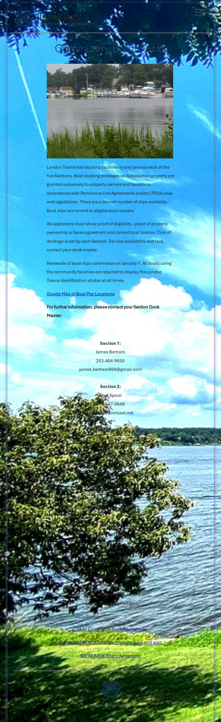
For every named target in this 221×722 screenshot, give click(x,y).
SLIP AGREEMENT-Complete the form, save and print (110, 642)
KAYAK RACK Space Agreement (110, 656)
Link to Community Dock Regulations (110, 629)
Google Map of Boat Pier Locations (81, 294)
